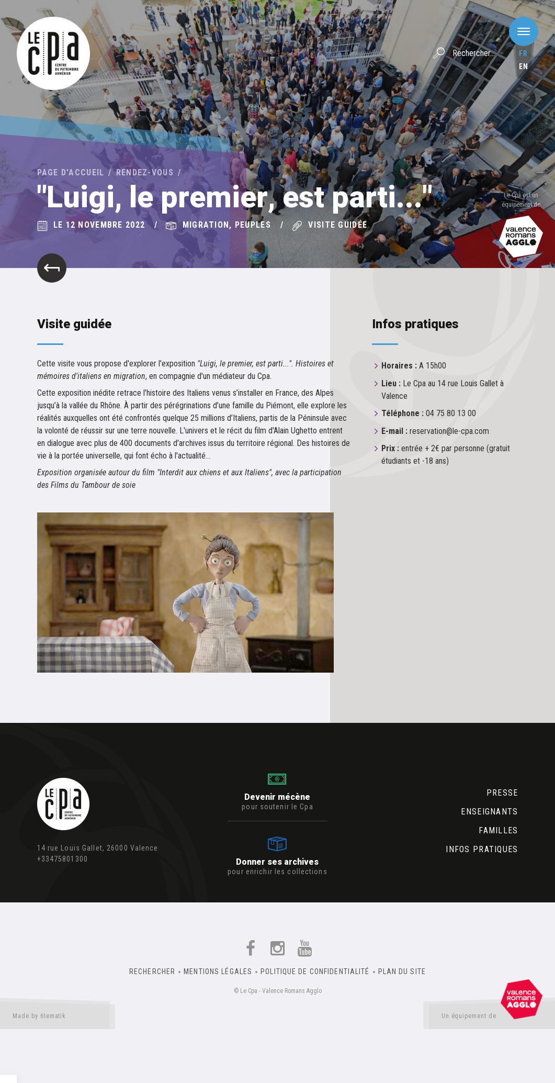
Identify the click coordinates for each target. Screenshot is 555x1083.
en (523, 66)
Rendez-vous (145, 172)
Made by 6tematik (57, 1018)
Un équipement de (492, 1018)
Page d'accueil (71, 172)
